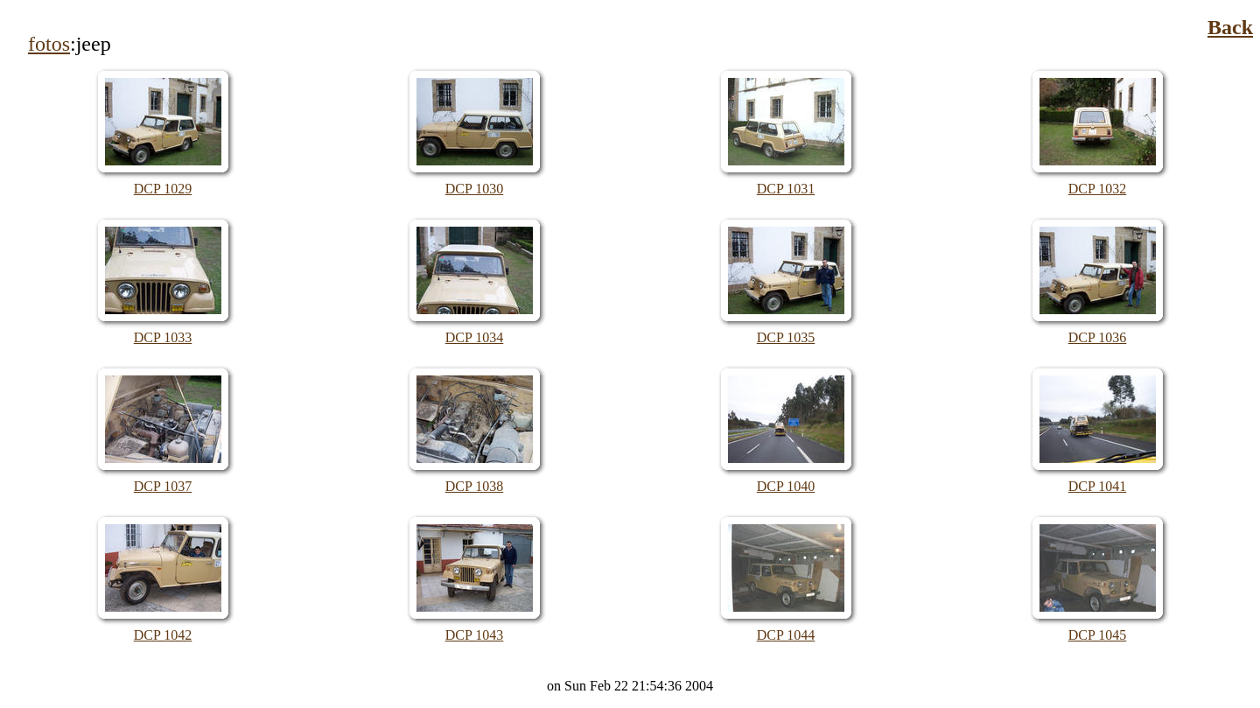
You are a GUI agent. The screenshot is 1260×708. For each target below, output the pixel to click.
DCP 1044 (786, 634)
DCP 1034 (474, 337)
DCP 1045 (1097, 634)
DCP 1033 (163, 337)
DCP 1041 (1097, 486)
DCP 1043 (474, 634)
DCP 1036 (1097, 337)
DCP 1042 (163, 634)
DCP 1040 (786, 486)
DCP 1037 (163, 486)
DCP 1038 (474, 486)
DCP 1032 (1097, 188)
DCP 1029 (163, 188)
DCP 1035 (786, 337)
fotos (49, 43)
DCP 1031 (786, 188)
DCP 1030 (474, 188)
